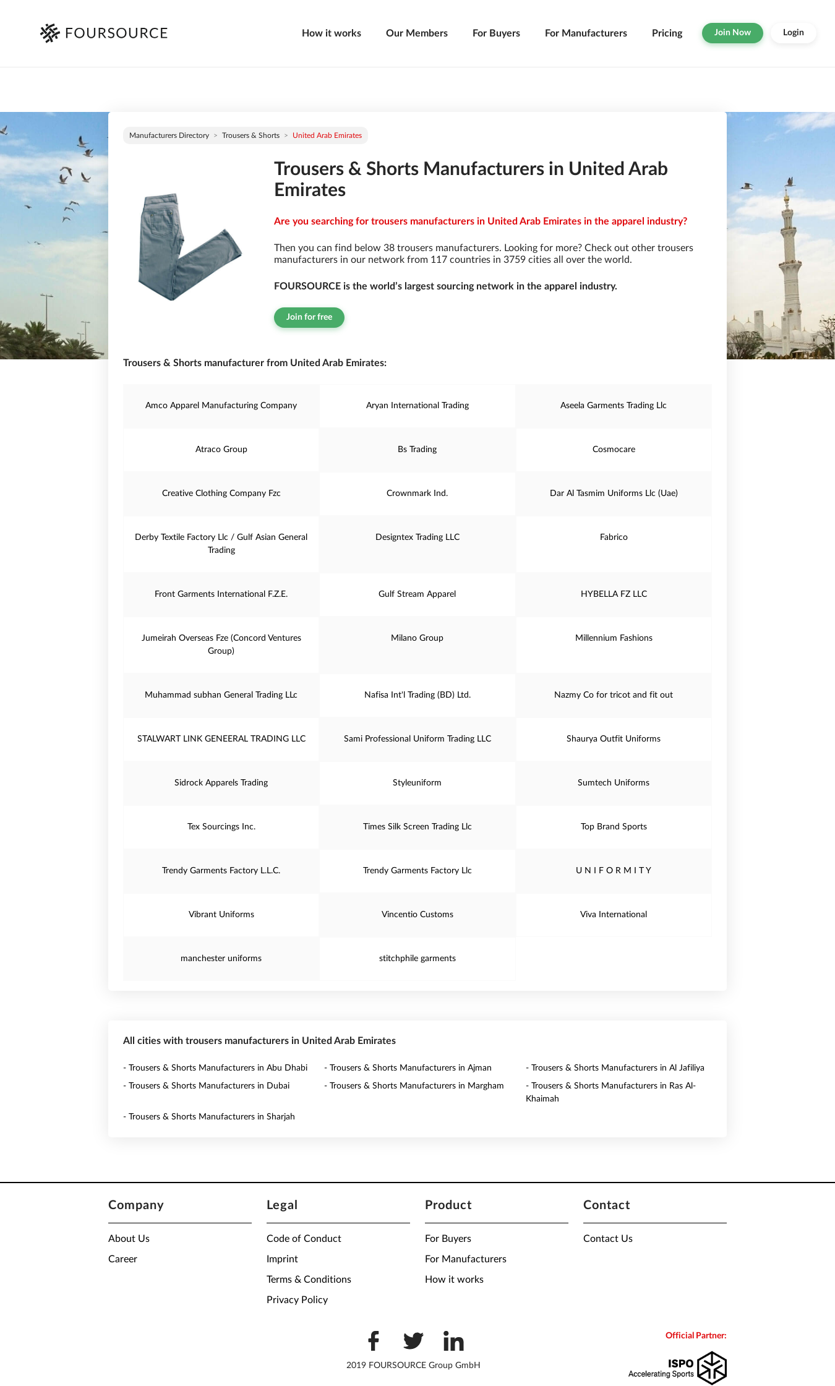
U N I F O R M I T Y (613, 870)
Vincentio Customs (417, 914)
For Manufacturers (586, 33)
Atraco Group (221, 449)
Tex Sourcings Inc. (221, 827)
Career (122, 1259)
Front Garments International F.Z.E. (221, 594)
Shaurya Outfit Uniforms (614, 739)
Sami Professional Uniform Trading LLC (417, 739)
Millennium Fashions (614, 638)
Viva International (613, 914)
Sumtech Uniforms (613, 783)
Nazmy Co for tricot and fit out (613, 695)
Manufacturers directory (169, 135)
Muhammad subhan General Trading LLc (221, 695)
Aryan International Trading (417, 405)
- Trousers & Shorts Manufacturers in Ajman (408, 1068)
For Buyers (496, 33)
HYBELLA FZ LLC (614, 594)
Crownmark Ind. (417, 493)
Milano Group (417, 638)
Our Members (417, 33)
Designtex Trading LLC (417, 537)
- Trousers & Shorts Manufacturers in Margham (414, 1086)
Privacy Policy (297, 1300)
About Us (129, 1239)
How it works (331, 33)
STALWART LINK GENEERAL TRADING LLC (221, 739)
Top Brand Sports (614, 827)
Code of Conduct (304, 1239)
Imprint (282, 1259)
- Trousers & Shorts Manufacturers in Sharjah (209, 1117)
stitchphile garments (417, 958)
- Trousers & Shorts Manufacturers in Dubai (206, 1086)
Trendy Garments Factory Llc (417, 870)
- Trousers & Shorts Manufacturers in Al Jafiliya (615, 1068)
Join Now (732, 32)
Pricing (667, 33)
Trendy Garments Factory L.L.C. (221, 870)
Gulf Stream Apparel (417, 594)
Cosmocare (614, 449)
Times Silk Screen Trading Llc (417, 827)
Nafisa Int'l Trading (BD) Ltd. (417, 695)
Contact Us (608, 1239)
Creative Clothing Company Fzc (221, 493)
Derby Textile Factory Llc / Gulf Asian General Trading (221, 544)
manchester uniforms (221, 958)
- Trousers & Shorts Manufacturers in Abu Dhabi (215, 1068)
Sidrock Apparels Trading (221, 783)
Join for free (309, 317)
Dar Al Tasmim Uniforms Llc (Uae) (614, 493)
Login (793, 32)
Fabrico (614, 537)
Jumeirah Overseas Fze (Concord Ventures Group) (221, 645)
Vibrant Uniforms (221, 914)
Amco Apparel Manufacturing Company (221, 405)
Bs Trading (417, 449)
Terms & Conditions (309, 1280)
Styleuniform (417, 783)
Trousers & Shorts (251, 135)
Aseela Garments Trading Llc (613, 405)
